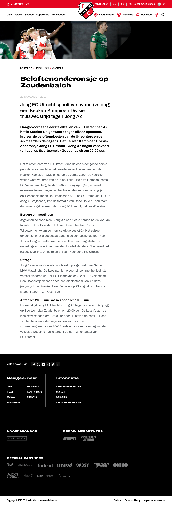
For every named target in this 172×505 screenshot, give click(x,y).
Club (9, 386)
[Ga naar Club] (9, 14)
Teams (10, 391)
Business (32, 397)
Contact (60, 391)
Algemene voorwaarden (154, 500)
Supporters (13, 402)
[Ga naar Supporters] (42, 14)
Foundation (33, 386)
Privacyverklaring (132, 500)
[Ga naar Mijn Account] (156, 14)
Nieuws (39, 68)
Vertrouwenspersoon (68, 402)
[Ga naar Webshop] (125, 14)
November (57, 68)
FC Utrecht (26, 68)
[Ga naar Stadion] (29, 14)
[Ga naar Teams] (18, 14)
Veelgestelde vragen (68, 386)
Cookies (117, 500)
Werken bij (62, 397)
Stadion (11, 397)
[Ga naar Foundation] (58, 14)
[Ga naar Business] (144, 14)
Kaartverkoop (35, 391)
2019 (47, 68)
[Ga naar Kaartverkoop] (104, 14)
